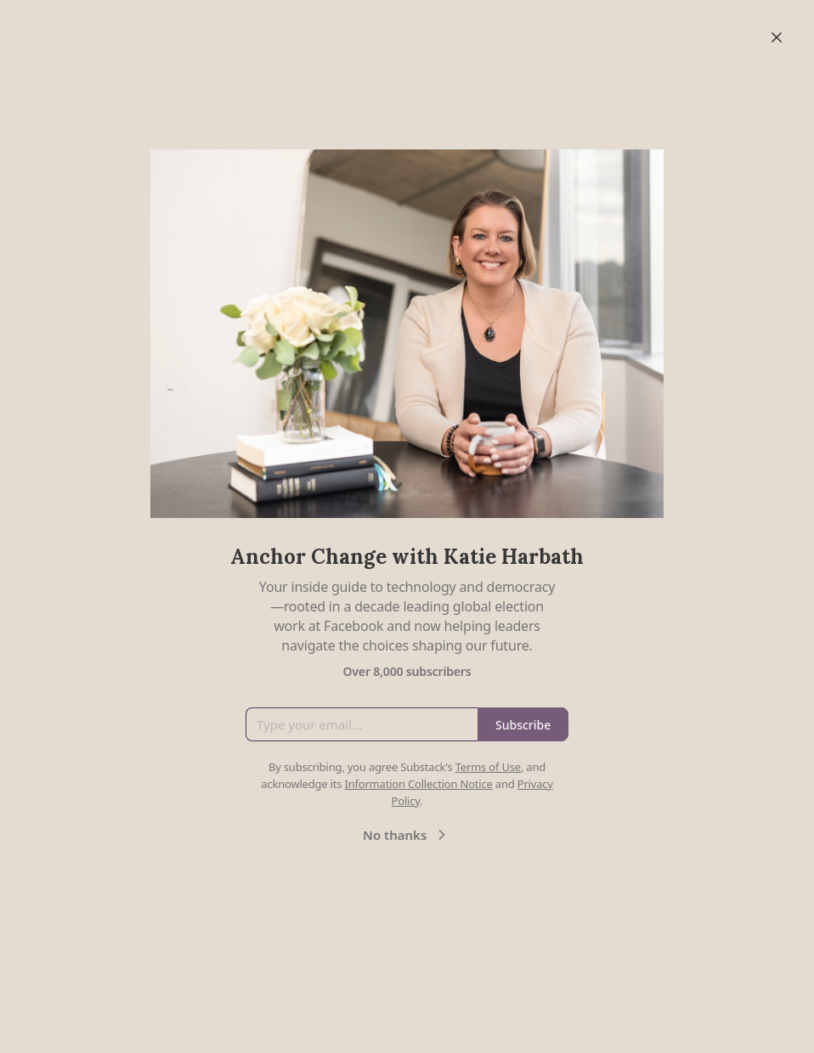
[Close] (777, 37)
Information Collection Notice (418, 783)
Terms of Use (488, 766)
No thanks (406, 834)
